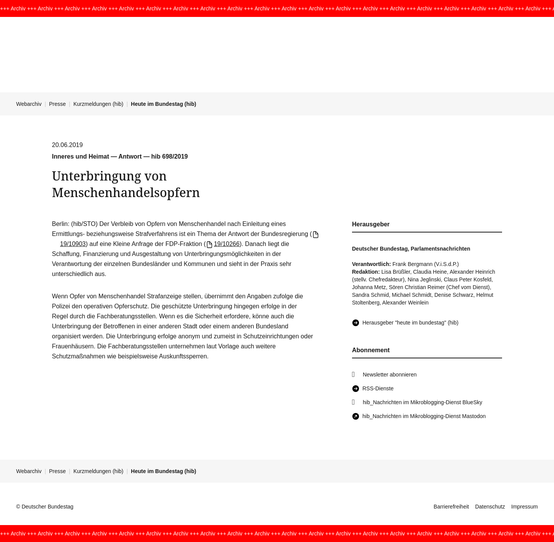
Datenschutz (490, 507)
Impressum (524, 507)
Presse (57, 104)
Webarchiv (29, 104)
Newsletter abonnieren (390, 374)
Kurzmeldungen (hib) (98, 104)
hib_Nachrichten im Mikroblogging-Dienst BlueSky (422, 402)
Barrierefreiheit (451, 507)
